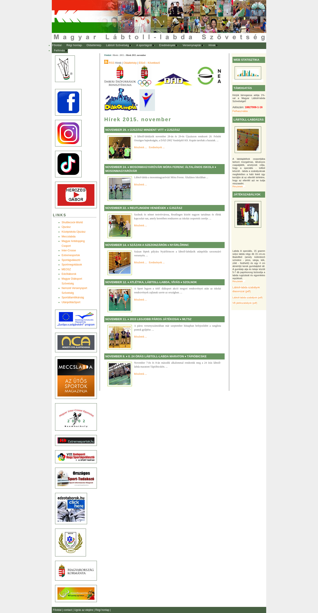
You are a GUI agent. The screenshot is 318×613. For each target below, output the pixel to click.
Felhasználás (240, 111)
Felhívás (59, 50)
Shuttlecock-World (72, 222)
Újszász (66, 226)
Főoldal (57, 45)
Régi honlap (74, 45)
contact (68, 609)
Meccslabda (69, 236)
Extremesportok (71, 255)
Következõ (154, 62)
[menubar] (139, 48)
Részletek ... (238, 186)
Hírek (212, 45)
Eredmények (167, 45)
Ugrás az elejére (84, 609)
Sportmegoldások (72, 264)
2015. (122, 55)
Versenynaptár (192, 45)
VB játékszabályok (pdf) (244, 303)
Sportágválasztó (71, 260)
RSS (111, 62)
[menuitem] (57, 45)
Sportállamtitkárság (73, 297)
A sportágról (144, 45)
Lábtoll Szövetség (117, 45)
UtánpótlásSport (71, 302)
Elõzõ (142, 62)
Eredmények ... (157, 147)
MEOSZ (66, 269)
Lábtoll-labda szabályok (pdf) (247, 297)
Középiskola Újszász (74, 231)
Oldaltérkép (94, 45)
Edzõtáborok (69, 273)
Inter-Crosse (69, 250)
